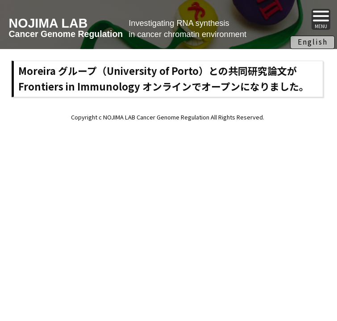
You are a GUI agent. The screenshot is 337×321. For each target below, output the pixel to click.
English (313, 41)
